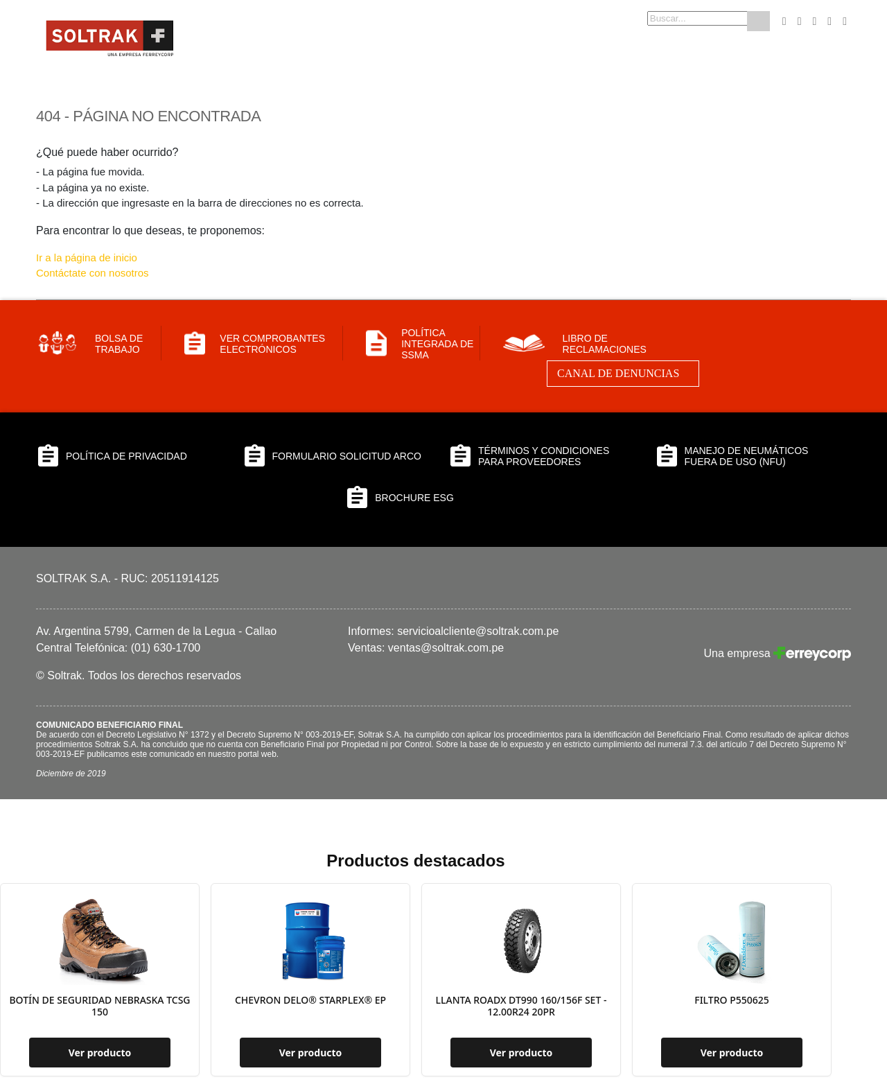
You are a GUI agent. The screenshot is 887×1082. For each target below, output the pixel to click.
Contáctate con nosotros (92, 273)
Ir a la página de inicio (86, 257)
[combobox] (675, 18)
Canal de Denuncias (618, 373)
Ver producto (100, 1052)
